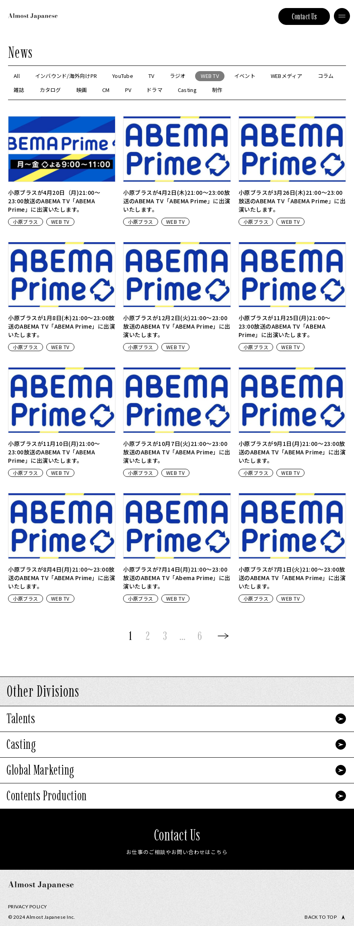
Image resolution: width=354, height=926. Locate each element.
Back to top (321, 917)
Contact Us (304, 16)
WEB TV (60, 221)
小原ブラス (25, 221)
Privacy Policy (27, 907)
